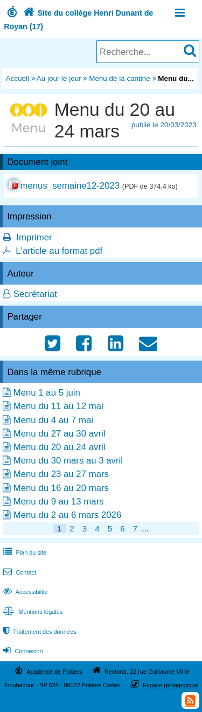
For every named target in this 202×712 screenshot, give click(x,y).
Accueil (17, 78)
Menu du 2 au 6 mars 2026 (67, 515)
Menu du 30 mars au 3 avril (68, 460)
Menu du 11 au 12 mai (58, 406)
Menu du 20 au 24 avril (59, 447)
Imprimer (34, 237)
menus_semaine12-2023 (70, 186)
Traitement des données (38, 631)
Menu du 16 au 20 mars (61, 488)
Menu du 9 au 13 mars (58, 501)
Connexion (22, 651)
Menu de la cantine (119, 78)
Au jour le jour (59, 78)
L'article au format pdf (59, 251)
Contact (18, 572)
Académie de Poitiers (54, 671)
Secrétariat (35, 294)
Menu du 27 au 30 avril (59, 433)
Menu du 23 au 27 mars (61, 474)
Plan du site (23, 552)
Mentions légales (31, 612)
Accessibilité (24, 592)
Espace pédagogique (170, 685)
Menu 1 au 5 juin (46, 393)
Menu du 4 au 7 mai (53, 420)
